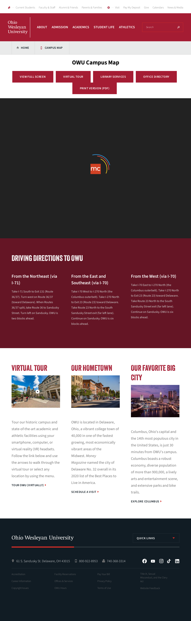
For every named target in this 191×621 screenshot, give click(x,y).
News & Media (175, 8)
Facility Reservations (65, 574)
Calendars (158, 8)
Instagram (161, 561)
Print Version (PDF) (94, 88)
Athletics (127, 27)
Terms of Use (104, 588)
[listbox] (156, 538)
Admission (60, 27)
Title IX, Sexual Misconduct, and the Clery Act (153, 577)
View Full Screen (33, 77)
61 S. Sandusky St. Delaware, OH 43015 (43, 561)
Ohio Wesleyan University (19, 31)
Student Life (104, 27)
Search (178, 27)
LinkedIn (177, 561)
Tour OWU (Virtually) (28, 485)
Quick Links (146, 538)
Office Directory (156, 77)
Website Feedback (150, 588)
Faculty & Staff (47, 8)
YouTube (153, 561)
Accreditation (18, 574)
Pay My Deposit (131, 8)
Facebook (144, 561)
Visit (117, 8)
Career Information (21, 581)
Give (146, 8)
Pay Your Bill (103, 574)
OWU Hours (60, 588)
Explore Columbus (145, 501)
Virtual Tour (73, 77)
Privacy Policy (104, 581)
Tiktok (169, 561)
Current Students (25, 8)
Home (25, 48)
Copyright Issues (20, 588)
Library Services (113, 77)
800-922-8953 (88, 561)
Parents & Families (92, 8)
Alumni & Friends (68, 8)
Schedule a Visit (83, 492)
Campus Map (54, 48)
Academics (81, 27)
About (42, 27)
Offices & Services (63, 581)
